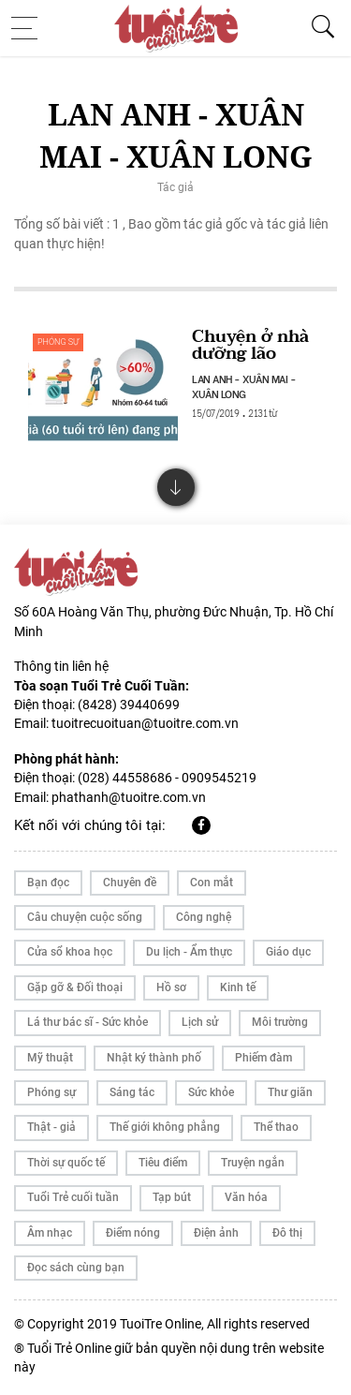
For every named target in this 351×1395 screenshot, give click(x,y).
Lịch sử (200, 1022)
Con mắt (211, 882)
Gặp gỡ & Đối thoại (75, 987)
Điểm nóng (133, 1232)
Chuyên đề (129, 882)
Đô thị (287, 1232)
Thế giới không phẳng (165, 1127)
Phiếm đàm (263, 1057)
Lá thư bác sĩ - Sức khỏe (87, 1022)
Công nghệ (203, 917)
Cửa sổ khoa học (69, 951)
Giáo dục (288, 951)
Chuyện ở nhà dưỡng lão (250, 345)
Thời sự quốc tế (66, 1162)
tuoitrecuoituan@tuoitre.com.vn (145, 723)
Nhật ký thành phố (154, 1057)
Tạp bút (172, 1197)
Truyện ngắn (253, 1162)
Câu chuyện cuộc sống (84, 917)
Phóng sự (58, 342)
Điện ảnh (216, 1232)
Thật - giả (51, 1127)
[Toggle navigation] (30, 28)
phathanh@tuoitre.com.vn (128, 797)
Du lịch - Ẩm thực (189, 951)
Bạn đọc (48, 882)
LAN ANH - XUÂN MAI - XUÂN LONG (244, 386)
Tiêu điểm (163, 1162)
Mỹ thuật (50, 1057)
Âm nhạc (49, 1232)
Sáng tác (132, 1092)
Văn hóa (246, 1197)
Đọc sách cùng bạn (75, 1267)
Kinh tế (238, 987)
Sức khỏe (211, 1092)
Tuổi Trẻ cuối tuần (73, 1197)
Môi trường (280, 1022)
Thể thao (276, 1127)
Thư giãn (290, 1092)
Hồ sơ (171, 987)
